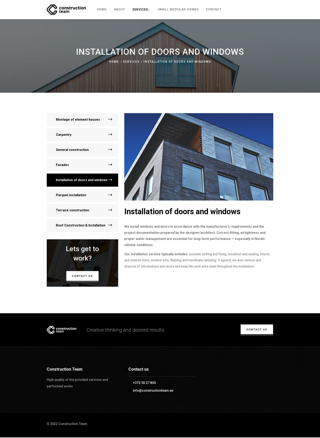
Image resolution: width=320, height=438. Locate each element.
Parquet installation (71, 195)
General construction (72, 150)
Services (131, 61)
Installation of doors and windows (82, 180)
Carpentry (63, 135)
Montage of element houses (78, 119)
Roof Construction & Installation (80, 225)
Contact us (82, 276)
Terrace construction (72, 210)
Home (114, 61)
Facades (62, 165)
